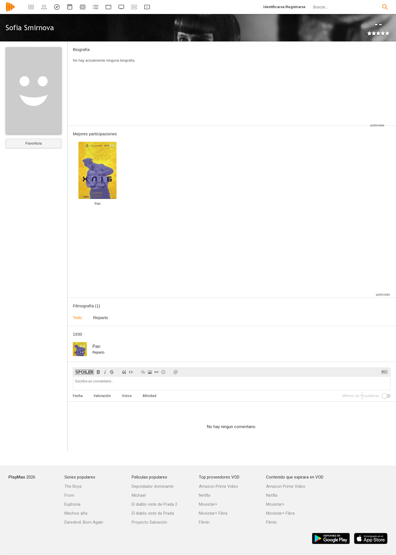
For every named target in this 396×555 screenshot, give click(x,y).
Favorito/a (33, 143)
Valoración (102, 396)
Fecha (78, 396)
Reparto (100, 317)
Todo (77, 317)
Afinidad (149, 396)
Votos (127, 396)
